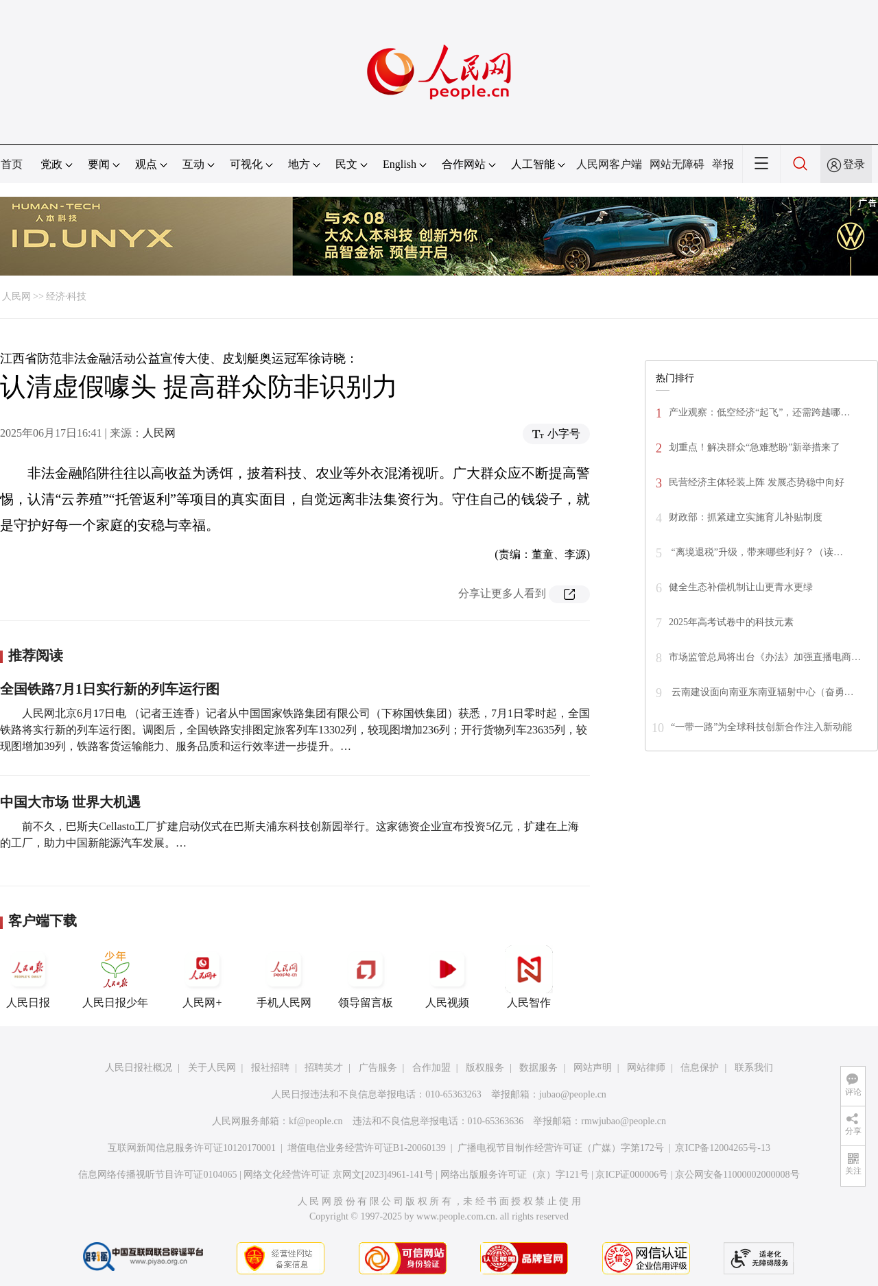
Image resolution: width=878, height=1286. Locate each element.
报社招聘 (270, 1068)
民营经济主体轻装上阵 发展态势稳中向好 (756, 482)
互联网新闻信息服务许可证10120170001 (192, 1148)
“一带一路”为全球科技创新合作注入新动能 (761, 727)
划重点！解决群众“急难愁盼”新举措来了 (754, 447)
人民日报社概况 (138, 1068)
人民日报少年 (115, 976)
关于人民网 (212, 1068)
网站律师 (646, 1068)
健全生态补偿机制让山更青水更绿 (741, 587)
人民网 (16, 296)
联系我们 (754, 1068)
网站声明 (592, 1068)
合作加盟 (431, 1068)
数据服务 (538, 1068)
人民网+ (202, 976)
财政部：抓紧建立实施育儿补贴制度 (745, 517)
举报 (723, 164)
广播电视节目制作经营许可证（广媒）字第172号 (561, 1148)
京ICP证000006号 (631, 1174)
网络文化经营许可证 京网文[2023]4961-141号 (339, 1174)
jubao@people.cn (572, 1094)
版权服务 (485, 1068)
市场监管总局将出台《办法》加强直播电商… (765, 657)
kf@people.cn (316, 1121)
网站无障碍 (677, 164)
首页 (12, 164)
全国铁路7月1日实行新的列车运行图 (110, 688)
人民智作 (529, 976)
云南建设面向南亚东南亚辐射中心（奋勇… (761, 692)
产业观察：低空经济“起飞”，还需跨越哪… (759, 412)
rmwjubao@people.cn (623, 1121)
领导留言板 (365, 976)
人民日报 (28, 976)
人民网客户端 (609, 164)
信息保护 (699, 1068)
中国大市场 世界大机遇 (70, 802)
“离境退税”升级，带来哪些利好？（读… (756, 552)
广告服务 (378, 1068)
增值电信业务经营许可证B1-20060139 (366, 1148)
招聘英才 (324, 1068)
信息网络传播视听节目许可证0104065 (157, 1174)
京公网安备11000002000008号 (737, 1174)
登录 (854, 164)
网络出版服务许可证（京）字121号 (514, 1174)
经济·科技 (66, 296)
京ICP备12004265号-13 (722, 1148)
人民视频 (447, 976)
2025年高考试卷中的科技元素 (731, 622)
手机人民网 (284, 976)
